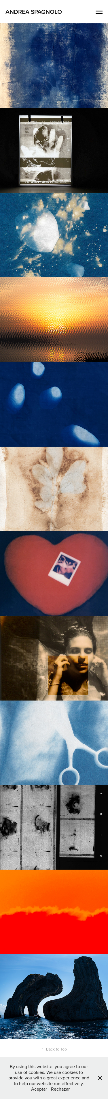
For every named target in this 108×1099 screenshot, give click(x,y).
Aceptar (39, 1089)
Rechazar (60, 1089)
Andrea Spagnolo (33, 11)
